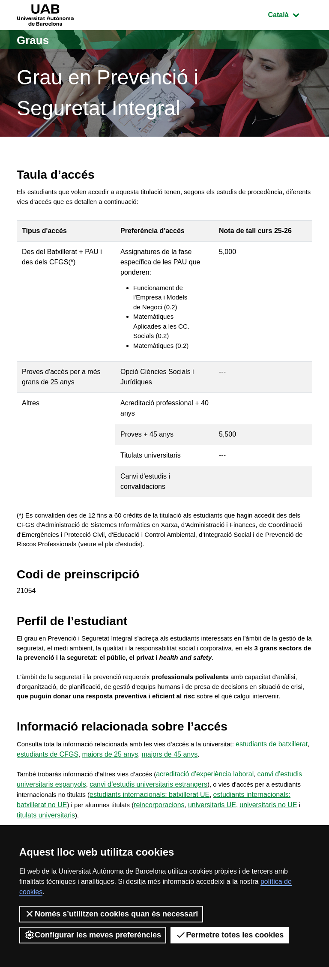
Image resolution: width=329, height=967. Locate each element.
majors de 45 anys (203, 782)
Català (290, 13)
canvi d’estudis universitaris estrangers (149, 813)
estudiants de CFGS (80, 782)
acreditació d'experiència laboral (214, 803)
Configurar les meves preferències (92, 935)
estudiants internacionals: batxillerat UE (154, 823)
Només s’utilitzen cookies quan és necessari (111, 914)
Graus (35, 40)
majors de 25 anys (143, 782)
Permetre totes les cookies (230, 935)
